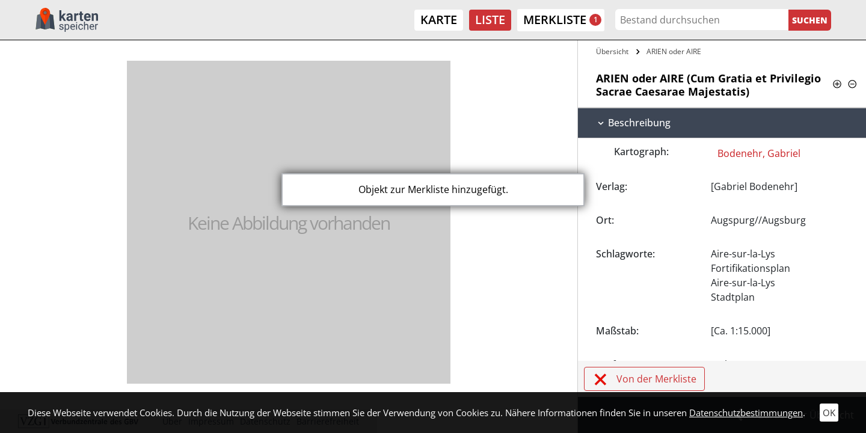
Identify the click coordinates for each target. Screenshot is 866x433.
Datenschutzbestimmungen (746, 413)
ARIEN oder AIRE (673, 51)
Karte (438, 19)
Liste (490, 19)
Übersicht (612, 51)
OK (829, 413)
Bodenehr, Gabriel (758, 153)
